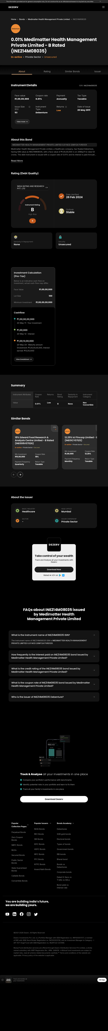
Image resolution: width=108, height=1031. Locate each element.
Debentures (62, 829)
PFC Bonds (39, 859)
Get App (102, 980)
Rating (47, 71)
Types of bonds (63, 844)
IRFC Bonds (39, 854)
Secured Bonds (18, 855)
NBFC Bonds (17, 845)
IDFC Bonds (39, 844)
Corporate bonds (64, 872)
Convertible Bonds (19, 880)
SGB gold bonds (64, 834)
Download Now (54, 569)
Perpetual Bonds (18, 832)
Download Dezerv (54, 798)
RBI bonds (61, 854)
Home (13, 19)
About (22, 71)
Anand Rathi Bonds (42, 869)
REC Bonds (39, 834)
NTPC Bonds (39, 864)
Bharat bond (62, 859)
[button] (19, 824)
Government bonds (65, 849)
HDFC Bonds (39, 849)
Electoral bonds (63, 839)
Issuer (97, 71)
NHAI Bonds (39, 829)
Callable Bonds (17, 875)
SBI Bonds (38, 839)
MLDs (14, 850)
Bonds (22, 19)
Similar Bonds (72, 71)
